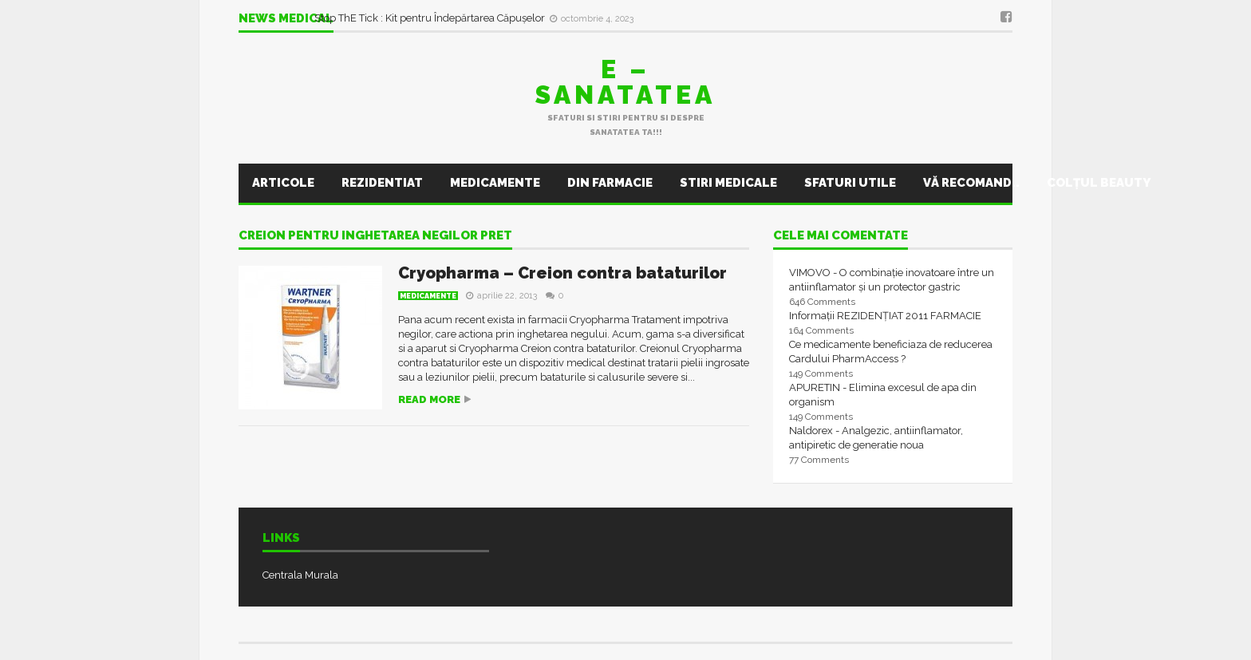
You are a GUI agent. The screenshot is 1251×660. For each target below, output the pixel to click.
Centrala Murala (300, 575)
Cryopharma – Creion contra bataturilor (562, 273)
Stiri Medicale (728, 183)
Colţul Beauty (1098, 183)
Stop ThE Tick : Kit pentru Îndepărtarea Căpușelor (430, 18)
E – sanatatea (625, 81)
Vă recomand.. (971, 183)
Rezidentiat (382, 183)
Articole (283, 183)
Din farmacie (610, 183)
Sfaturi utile (850, 183)
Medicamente (495, 183)
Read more (429, 399)
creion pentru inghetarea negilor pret (375, 236)
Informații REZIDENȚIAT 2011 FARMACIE (885, 316)
